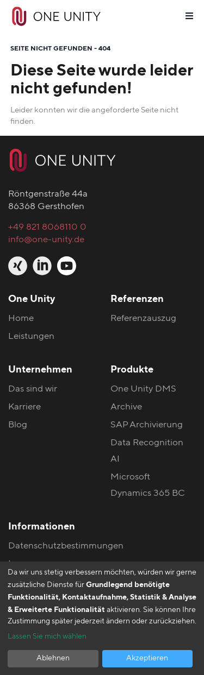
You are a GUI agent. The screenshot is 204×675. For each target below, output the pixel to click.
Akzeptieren (147, 658)
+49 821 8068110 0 (47, 226)
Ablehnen (53, 658)
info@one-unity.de (46, 239)
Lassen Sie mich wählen (47, 636)
